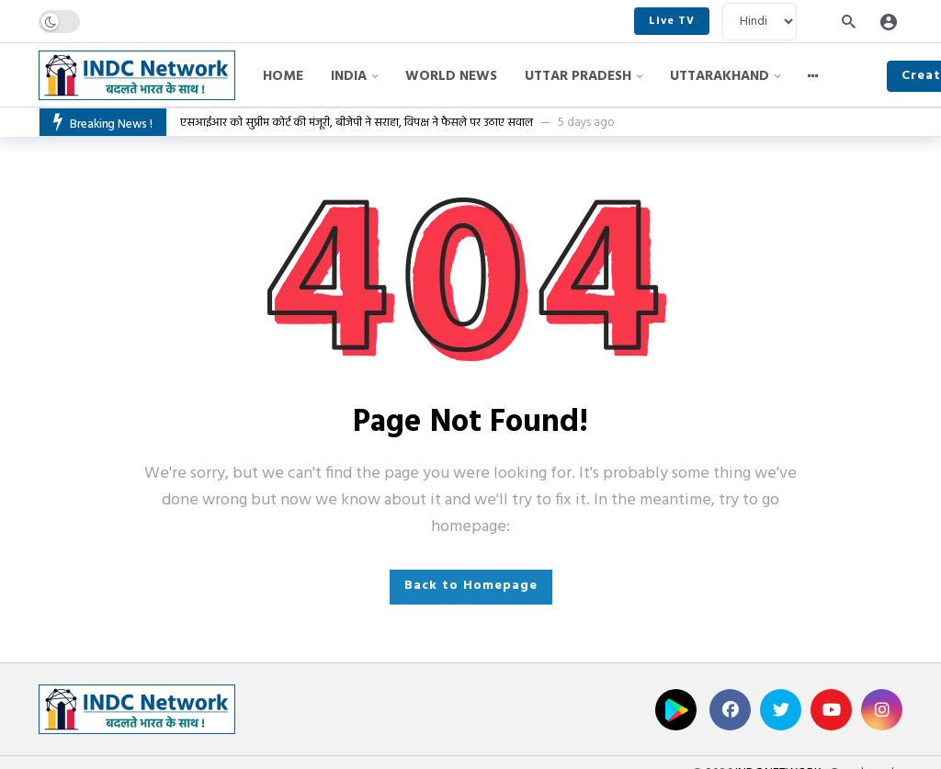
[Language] (759, 21)
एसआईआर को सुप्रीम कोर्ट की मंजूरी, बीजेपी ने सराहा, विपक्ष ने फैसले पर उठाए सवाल (356, 122)
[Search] (848, 21)
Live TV (672, 21)
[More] (813, 76)
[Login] (888, 21)
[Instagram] (881, 709)
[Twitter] (780, 709)
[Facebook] (730, 709)
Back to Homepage (471, 585)
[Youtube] (831, 709)
